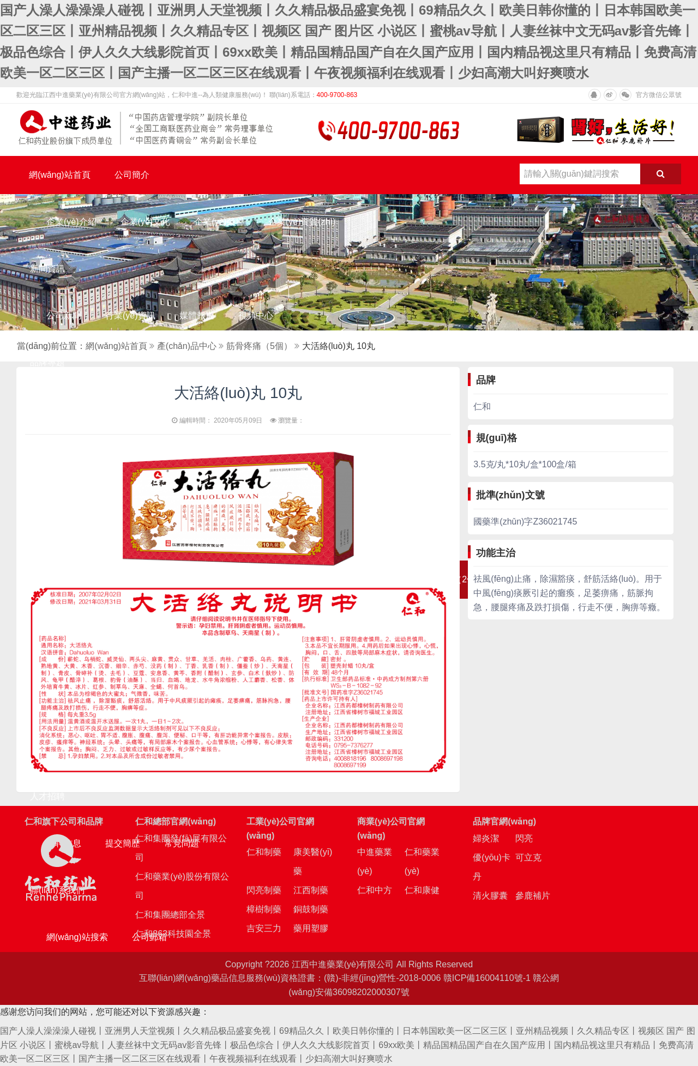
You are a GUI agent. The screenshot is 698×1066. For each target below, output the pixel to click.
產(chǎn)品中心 (186, 346)
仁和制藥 (263, 852)
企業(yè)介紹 (71, 221)
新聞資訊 (47, 268)
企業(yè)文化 (146, 221)
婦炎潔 (486, 838)
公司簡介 (132, 174)
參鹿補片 (532, 895)
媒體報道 (196, 315)
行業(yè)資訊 (130, 315)
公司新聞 (63, 315)
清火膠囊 (490, 895)
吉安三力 (263, 928)
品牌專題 (47, 362)
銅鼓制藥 (310, 909)
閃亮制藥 (263, 890)
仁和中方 (374, 890)
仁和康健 (422, 890)
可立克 (528, 857)
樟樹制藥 (263, 909)
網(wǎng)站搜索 (77, 937)
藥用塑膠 (310, 928)
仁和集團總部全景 (170, 914)
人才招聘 (47, 796)
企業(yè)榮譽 (219, 221)
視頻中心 (255, 315)
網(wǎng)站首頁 (60, 174)
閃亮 (524, 838)
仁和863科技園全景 (173, 933)
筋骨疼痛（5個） (259, 346)
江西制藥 (310, 890)
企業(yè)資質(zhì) (302, 221)
